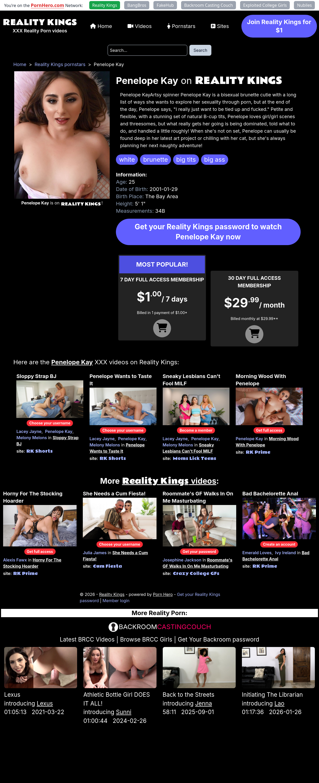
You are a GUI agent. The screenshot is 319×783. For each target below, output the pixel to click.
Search (200, 50)
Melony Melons (31, 437)
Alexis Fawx (15, 560)
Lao (280, 703)
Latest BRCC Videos (87, 639)
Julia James (95, 552)
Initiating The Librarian (272, 694)
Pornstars (183, 26)
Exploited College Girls (265, 5)
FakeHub (165, 5)
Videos (143, 26)
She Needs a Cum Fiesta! (114, 493)
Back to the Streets (188, 694)
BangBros (136, 5)
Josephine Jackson (182, 560)
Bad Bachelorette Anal (270, 493)
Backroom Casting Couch (208, 5)
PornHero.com (47, 5)
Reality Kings (40, 22)
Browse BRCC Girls (146, 639)
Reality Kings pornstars (60, 64)
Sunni (123, 711)
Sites (223, 26)
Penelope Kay (58, 431)
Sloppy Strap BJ (36, 376)
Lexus (12, 694)
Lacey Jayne (28, 431)
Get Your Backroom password (218, 639)
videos (169, 481)
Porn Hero (163, 594)
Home (105, 26)
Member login (115, 600)
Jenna (203, 703)
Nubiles (304, 5)
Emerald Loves (257, 552)
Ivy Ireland (285, 552)
